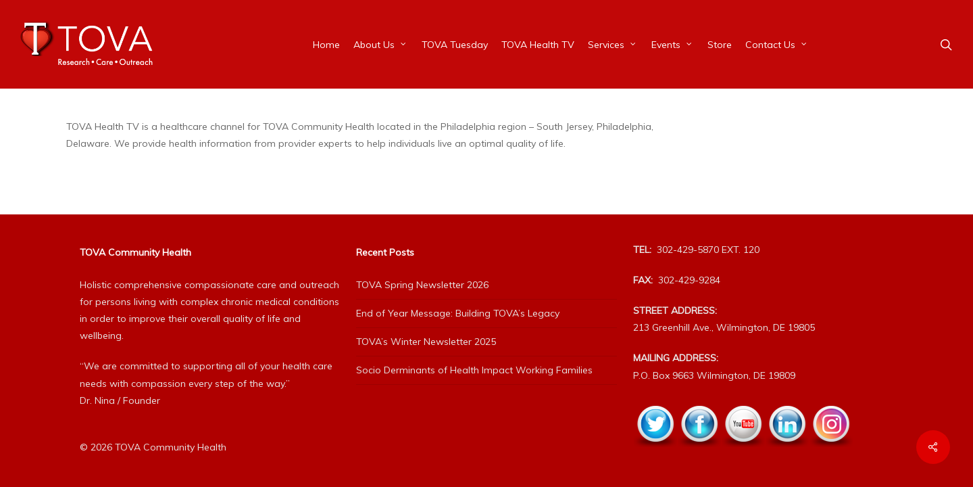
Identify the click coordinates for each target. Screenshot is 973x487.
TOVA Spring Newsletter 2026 (422, 285)
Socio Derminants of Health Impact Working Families (474, 370)
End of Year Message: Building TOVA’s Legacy (457, 313)
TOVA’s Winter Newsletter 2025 (426, 341)
